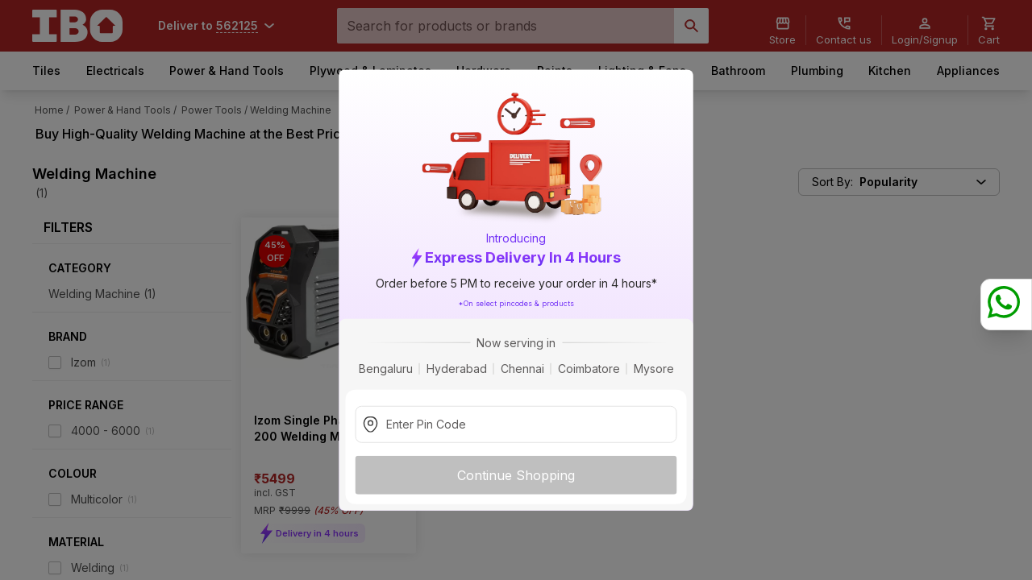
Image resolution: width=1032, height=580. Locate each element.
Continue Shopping (516, 474)
